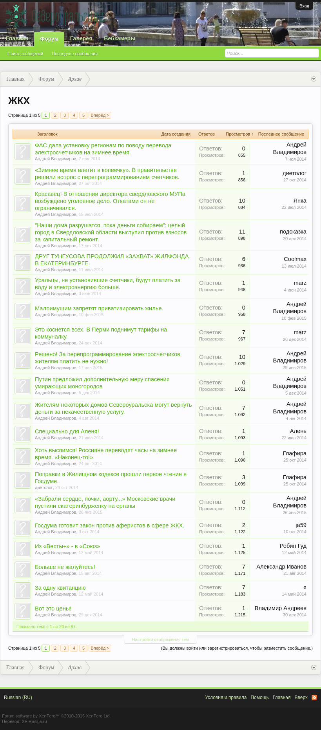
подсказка (293, 231)
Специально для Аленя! (67, 431)
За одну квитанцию (60, 588)
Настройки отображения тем (160, 639)
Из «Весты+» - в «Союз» (67, 546)
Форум (49, 39)
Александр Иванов (281, 566)
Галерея (81, 38)
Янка (299, 200)
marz (300, 283)
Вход (304, 6)
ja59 (301, 525)
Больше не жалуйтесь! (65, 567)
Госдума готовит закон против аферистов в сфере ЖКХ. (109, 525)
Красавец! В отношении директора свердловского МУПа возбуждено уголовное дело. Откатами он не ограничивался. (110, 201)
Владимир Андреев (280, 608)
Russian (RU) (18, 697)
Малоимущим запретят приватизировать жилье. (99, 308)
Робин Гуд (293, 546)
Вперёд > (100, 115)
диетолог (294, 173)
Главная (17, 38)
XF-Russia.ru (34, 721)
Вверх (301, 697)
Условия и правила (226, 697)
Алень (298, 431)
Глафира (294, 453)
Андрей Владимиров (55, 158)
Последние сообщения (75, 53)
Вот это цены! (53, 608)
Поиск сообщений (25, 53)
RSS (314, 697)
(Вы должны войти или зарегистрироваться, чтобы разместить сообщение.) (237, 648)
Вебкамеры (119, 38)
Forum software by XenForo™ (56, 716)
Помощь (259, 697)
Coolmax (295, 259)
